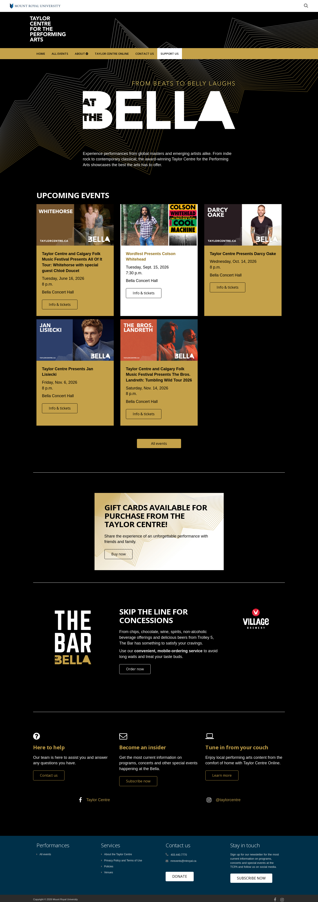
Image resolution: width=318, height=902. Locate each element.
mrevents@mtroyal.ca (183, 861)
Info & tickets (60, 304)
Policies (107, 866)
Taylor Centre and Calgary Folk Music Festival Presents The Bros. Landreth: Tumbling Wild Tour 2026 (159, 374)
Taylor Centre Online (112, 54)
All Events (60, 54)
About (81, 54)
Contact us (49, 775)
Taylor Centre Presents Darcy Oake (243, 254)
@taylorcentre (228, 800)
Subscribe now (138, 781)
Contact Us (144, 54)
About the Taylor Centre (116, 854)
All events (159, 443)
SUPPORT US (170, 54)
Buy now (118, 554)
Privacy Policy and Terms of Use (121, 860)
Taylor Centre (98, 800)
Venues (107, 872)
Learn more (222, 775)
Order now (135, 669)
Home (40, 54)
